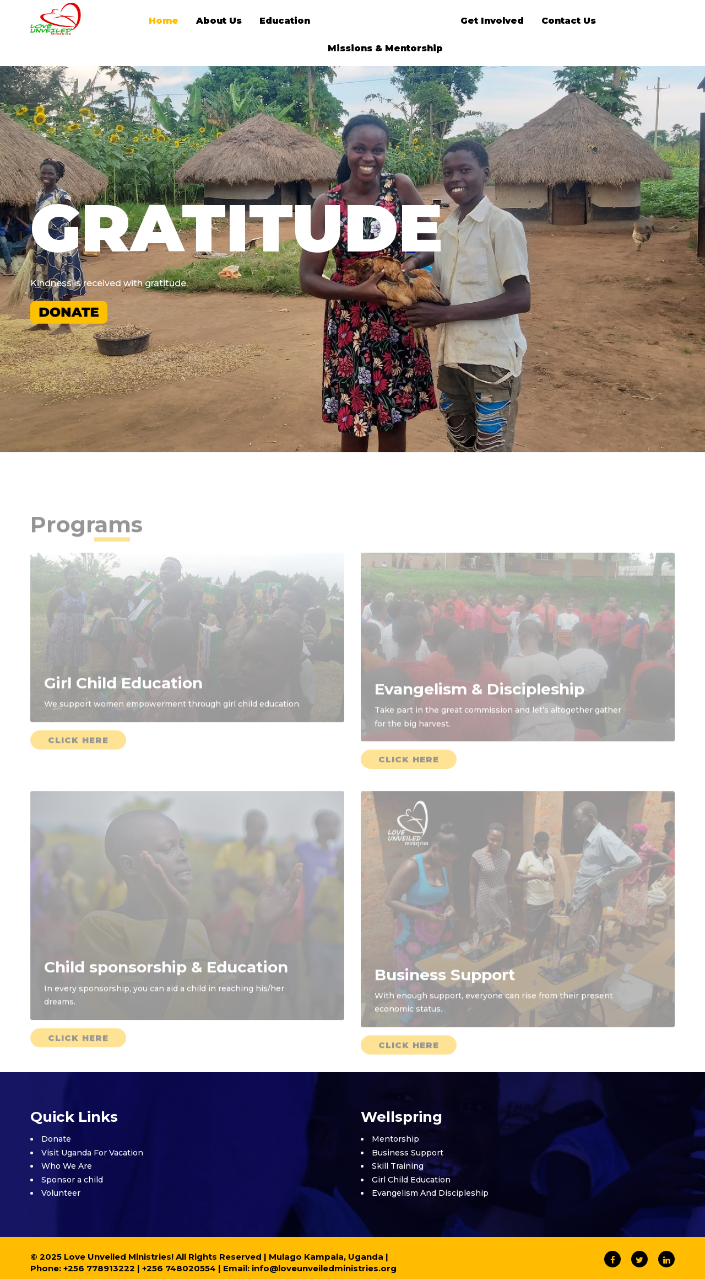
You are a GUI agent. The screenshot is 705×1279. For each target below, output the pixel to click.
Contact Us (568, 20)
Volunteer (60, 1193)
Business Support (407, 1153)
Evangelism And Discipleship (430, 1193)
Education (284, 20)
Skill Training (398, 1166)
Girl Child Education (411, 1180)
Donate (56, 1139)
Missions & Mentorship (385, 48)
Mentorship (395, 1139)
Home (163, 20)
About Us (219, 20)
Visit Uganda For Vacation (92, 1153)
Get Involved (492, 20)
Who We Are (66, 1166)
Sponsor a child (72, 1180)
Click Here (78, 756)
